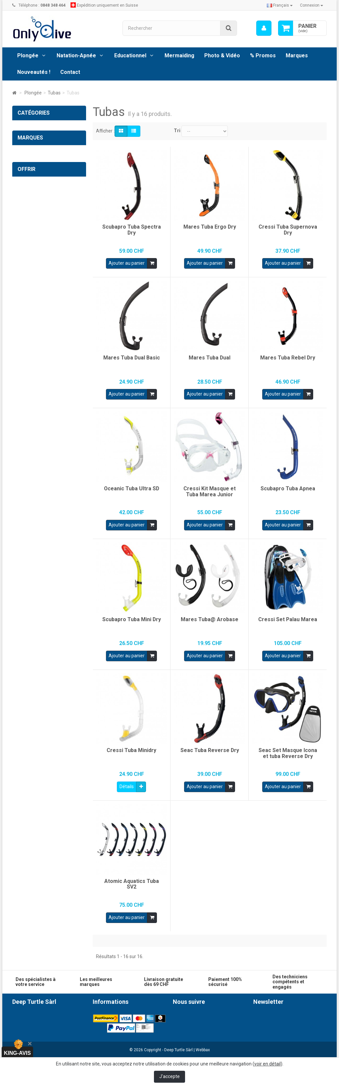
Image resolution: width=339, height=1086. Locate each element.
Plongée (27, 55)
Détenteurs (34, 235)
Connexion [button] (311, 5)
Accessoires (35, 194)
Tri (177, 130)
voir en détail (267, 1063)
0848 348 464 (60, 1041)
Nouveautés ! (33, 72)
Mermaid (27, 425)
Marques (297, 55)
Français (280, 5)
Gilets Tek (32, 276)
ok (319, 1045)
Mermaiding (179, 55)
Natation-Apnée (76, 55)
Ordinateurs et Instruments (50, 140)
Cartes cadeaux (46, 518)
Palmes (30, 208)
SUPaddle (28, 411)
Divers (29, 317)
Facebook (191, 1016)
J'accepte (169, 1076)
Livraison (102, 1022)
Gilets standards (39, 262)
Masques (32, 154)
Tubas (29, 167)
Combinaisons (37, 303)
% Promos (263, 55)
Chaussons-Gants (41, 222)
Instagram (192, 1027)
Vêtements (34, 330)
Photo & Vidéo (222, 55)
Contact (70, 72)
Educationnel (130, 55)
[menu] (263, 28)
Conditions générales (115, 1016)
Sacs (27, 290)
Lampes (31, 249)
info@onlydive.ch (55, 1052)
